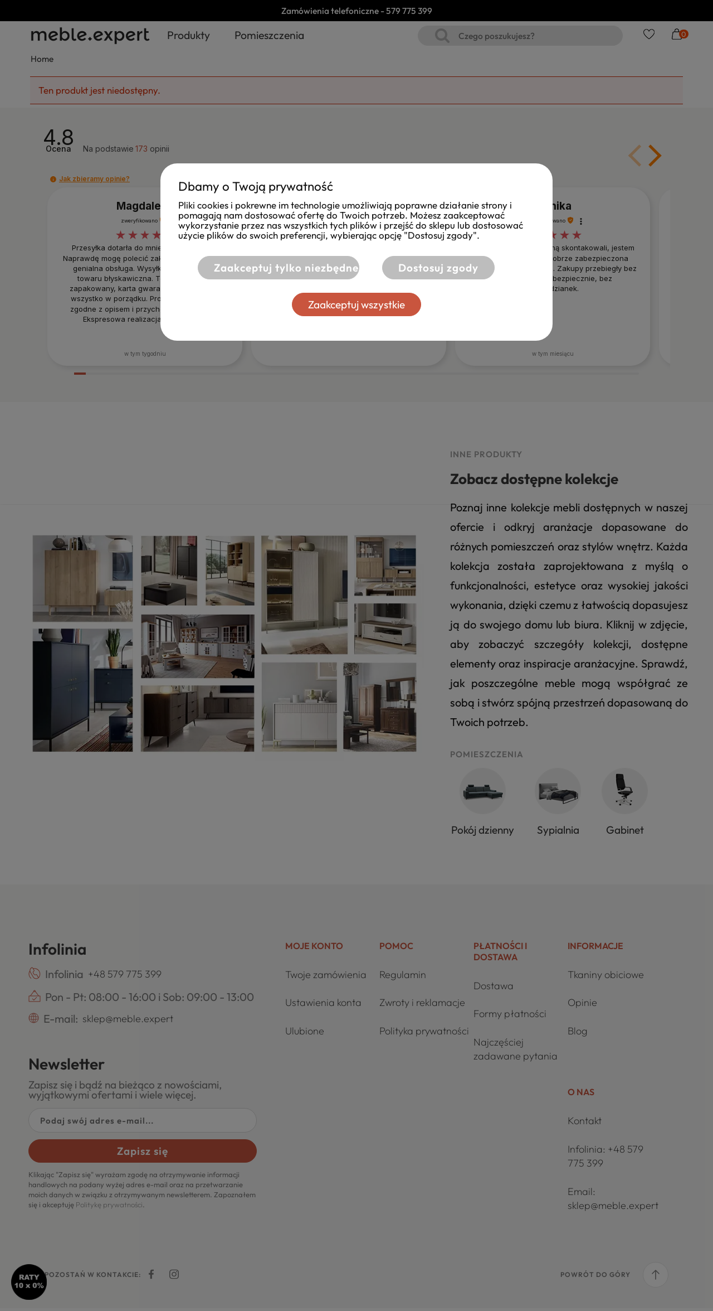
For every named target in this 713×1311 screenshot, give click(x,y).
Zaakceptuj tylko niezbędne (279, 267)
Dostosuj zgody (438, 267)
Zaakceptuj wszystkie (356, 304)
